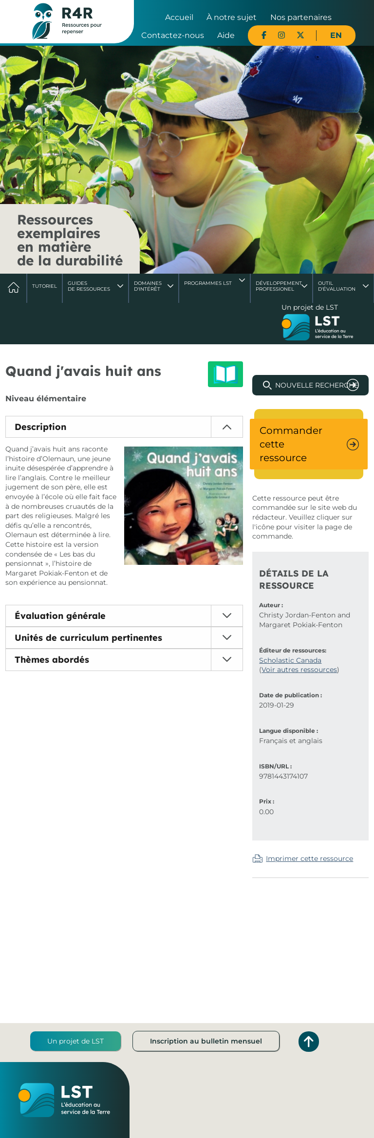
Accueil (179, 17)
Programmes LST (208, 283)
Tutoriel (44, 286)
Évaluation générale (60, 615)
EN (336, 35)
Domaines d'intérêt (148, 286)
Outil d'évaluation (336, 286)
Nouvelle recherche (316, 385)
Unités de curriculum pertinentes (88, 637)
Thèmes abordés (52, 659)
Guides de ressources (89, 286)
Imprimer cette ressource (309, 858)
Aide (226, 35)
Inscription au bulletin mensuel (206, 1041)
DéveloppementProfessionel (279, 286)
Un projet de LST (75, 1041)
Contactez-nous (172, 35)
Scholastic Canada (290, 660)
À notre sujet (231, 17)
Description (40, 426)
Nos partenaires (301, 17)
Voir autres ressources (299, 669)
